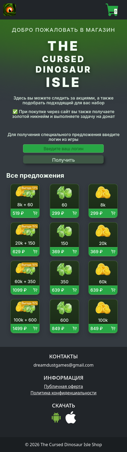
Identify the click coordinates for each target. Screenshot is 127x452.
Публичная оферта (63, 386)
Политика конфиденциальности (63, 393)
